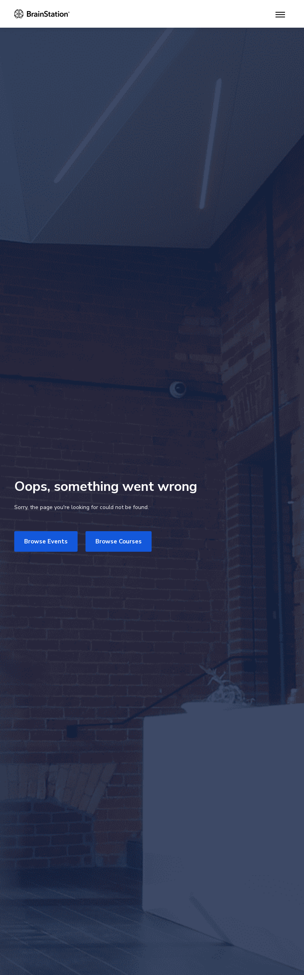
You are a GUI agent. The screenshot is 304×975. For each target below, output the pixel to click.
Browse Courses (118, 541)
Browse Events (46, 541)
